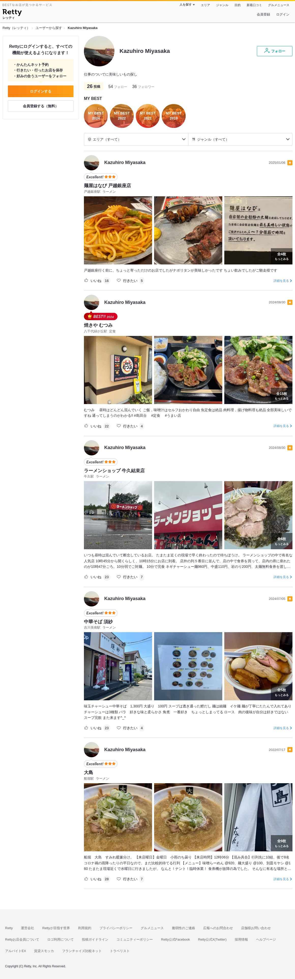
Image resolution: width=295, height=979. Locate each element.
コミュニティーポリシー (134, 939)
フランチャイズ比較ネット (82, 951)
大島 (88, 772)
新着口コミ (254, 5)
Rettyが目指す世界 (56, 928)
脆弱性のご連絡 (183, 928)
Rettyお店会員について (22, 939)
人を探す (186, 4)
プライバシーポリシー (115, 928)
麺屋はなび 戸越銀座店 (107, 185)
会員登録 (263, 14)
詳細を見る (281, 281)
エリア (205, 5)
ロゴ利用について (60, 939)
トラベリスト (120, 951)
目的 (237, 5)
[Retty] (12, 13)
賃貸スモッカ (44, 951)
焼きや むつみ (98, 325)
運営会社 (27, 928)
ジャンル (222, 5)
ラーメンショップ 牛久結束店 (114, 470)
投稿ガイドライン (95, 939)
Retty (9, 928)
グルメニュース (278, 5)
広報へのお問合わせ (218, 928)
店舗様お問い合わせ (256, 928)
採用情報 (241, 939)
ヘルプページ (266, 939)
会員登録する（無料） (40, 106)
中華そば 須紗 (98, 621)
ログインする (40, 91)
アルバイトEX (15, 951)
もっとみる (282, 255)
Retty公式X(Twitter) (212, 939)
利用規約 (84, 928)
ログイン (282, 14)
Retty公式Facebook (175, 939)
